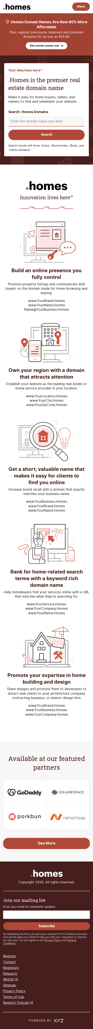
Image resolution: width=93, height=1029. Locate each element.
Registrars (11, 967)
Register (9, 956)
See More (46, 843)
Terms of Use (13, 997)
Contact (9, 962)
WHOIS (8, 979)
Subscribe (46, 926)
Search (46, 134)
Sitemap (9, 985)
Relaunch (10, 973)
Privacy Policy (52, 940)
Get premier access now (46, 46)
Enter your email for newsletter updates (29, 906)
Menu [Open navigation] (81, 6)
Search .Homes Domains (28, 112)
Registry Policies (16, 1002)
